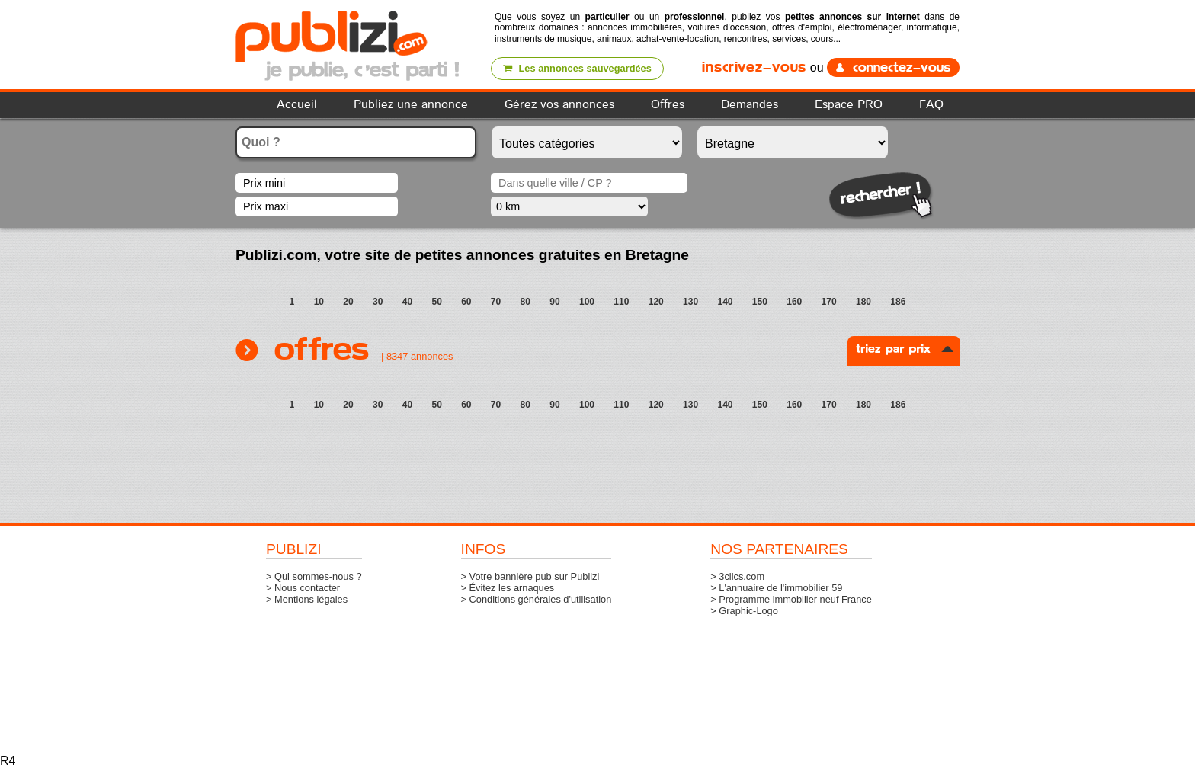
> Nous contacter (303, 588)
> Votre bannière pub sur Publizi (530, 576)
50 (436, 301)
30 (378, 301)
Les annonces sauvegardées (584, 68)
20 (348, 301)
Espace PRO (849, 105)
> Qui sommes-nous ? (314, 576)
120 (656, 301)
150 (759, 301)
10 (319, 301)
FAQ (931, 105)
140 (724, 301)
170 (829, 301)
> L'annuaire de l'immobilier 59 (776, 588)
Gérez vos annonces (559, 105)
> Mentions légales (307, 599)
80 (525, 301)
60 (466, 301)
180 (863, 301)
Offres (667, 105)
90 (554, 301)
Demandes (749, 105)
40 (407, 301)
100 (586, 301)
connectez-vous (893, 67)
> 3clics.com (737, 576)
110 (621, 301)
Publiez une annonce (411, 105)
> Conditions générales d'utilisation (536, 599)
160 (794, 301)
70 (496, 301)
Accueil (297, 105)
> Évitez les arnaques (508, 588)
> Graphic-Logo (744, 610)
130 (690, 301)
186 (897, 301)
